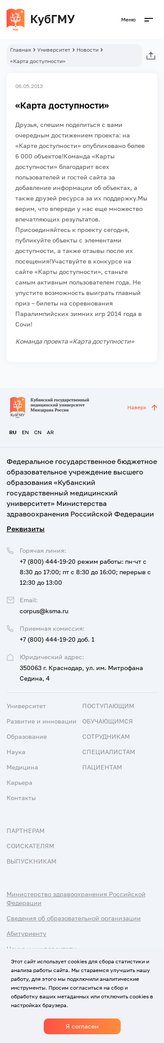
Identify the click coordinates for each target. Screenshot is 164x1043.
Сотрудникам (106, 736)
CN (38, 432)
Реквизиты (26, 528)
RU (13, 432)
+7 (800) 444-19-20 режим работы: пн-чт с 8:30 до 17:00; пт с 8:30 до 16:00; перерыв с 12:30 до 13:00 (85, 572)
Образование (27, 736)
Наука (16, 751)
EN (25, 432)
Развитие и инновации (42, 721)
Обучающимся (107, 721)
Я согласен (82, 1026)
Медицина (22, 767)
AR (50, 432)
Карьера (19, 782)
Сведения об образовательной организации (74, 918)
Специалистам (108, 751)
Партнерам (26, 830)
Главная (20, 49)
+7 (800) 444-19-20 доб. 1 (57, 639)
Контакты (21, 797)
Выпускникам (31, 861)
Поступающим (108, 705)
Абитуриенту (26, 933)
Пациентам (102, 767)
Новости (87, 49)
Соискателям (30, 846)
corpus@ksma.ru (44, 611)
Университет (53, 49)
